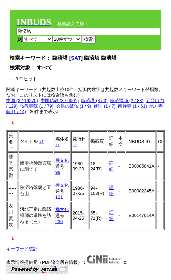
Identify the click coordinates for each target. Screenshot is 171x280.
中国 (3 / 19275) (22, 100)
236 (59, 221)
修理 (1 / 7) (105, 106)
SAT (76, 58)
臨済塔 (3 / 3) (94, 100)
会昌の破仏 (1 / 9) (74, 106)
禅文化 (62, 160)
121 (59, 197)
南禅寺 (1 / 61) (132, 106)
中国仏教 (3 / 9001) (60, 100)
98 (57, 172)
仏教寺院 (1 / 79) (36, 106)
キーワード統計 (22, 248)
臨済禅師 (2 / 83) (126, 100)
